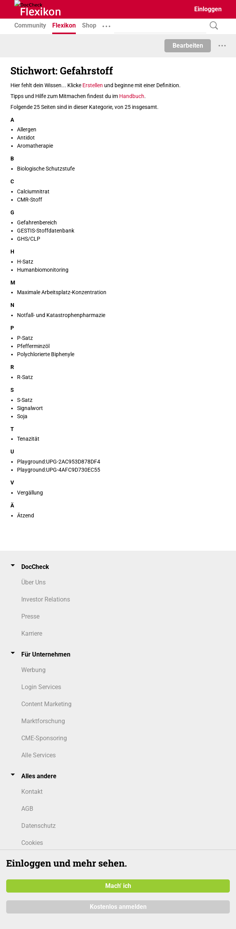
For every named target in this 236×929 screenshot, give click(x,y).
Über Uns (33, 582)
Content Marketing (46, 704)
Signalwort (30, 408)
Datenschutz (38, 825)
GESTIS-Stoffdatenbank (45, 231)
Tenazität (28, 439)
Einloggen (208, 9)
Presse (30, 616)
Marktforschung (43, 721)
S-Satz (24, 400)
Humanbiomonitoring (42, 270)
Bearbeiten (188, 45)
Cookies (32, 842)
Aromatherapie (35, 146)
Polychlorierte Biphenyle (45, 354)
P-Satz (25, 338)
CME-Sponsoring (44, 738)
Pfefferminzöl (33, 346)
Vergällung (30, 492)
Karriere (31, 633)
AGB (27, 808)
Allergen (26, 129)
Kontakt (32, 791)
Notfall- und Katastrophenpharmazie (61, 315)
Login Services (41, 687)
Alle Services (38, 755)
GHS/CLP (28, 239)
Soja (22, 416)
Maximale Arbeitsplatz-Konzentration (61, 292)
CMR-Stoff (29, 199)
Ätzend (25, 515)
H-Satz (25, 262)
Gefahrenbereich (37, 222)
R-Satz (25, 377)
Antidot (26, 137)
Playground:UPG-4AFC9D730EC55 (58, 470)
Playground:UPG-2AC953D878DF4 (58, 461)
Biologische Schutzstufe (46, 168)
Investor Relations (45, 599)
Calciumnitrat (33, 191)
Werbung (33, 670)
